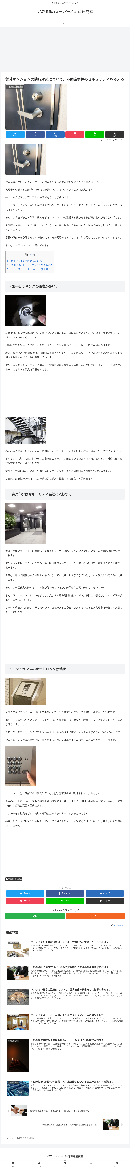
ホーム (65, 1161)
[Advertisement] (65, 50)
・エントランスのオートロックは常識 (27, 269)
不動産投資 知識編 (14, 879)
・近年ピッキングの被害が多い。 (25, 261)
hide (32, 254)
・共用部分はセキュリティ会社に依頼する (29, 265)
